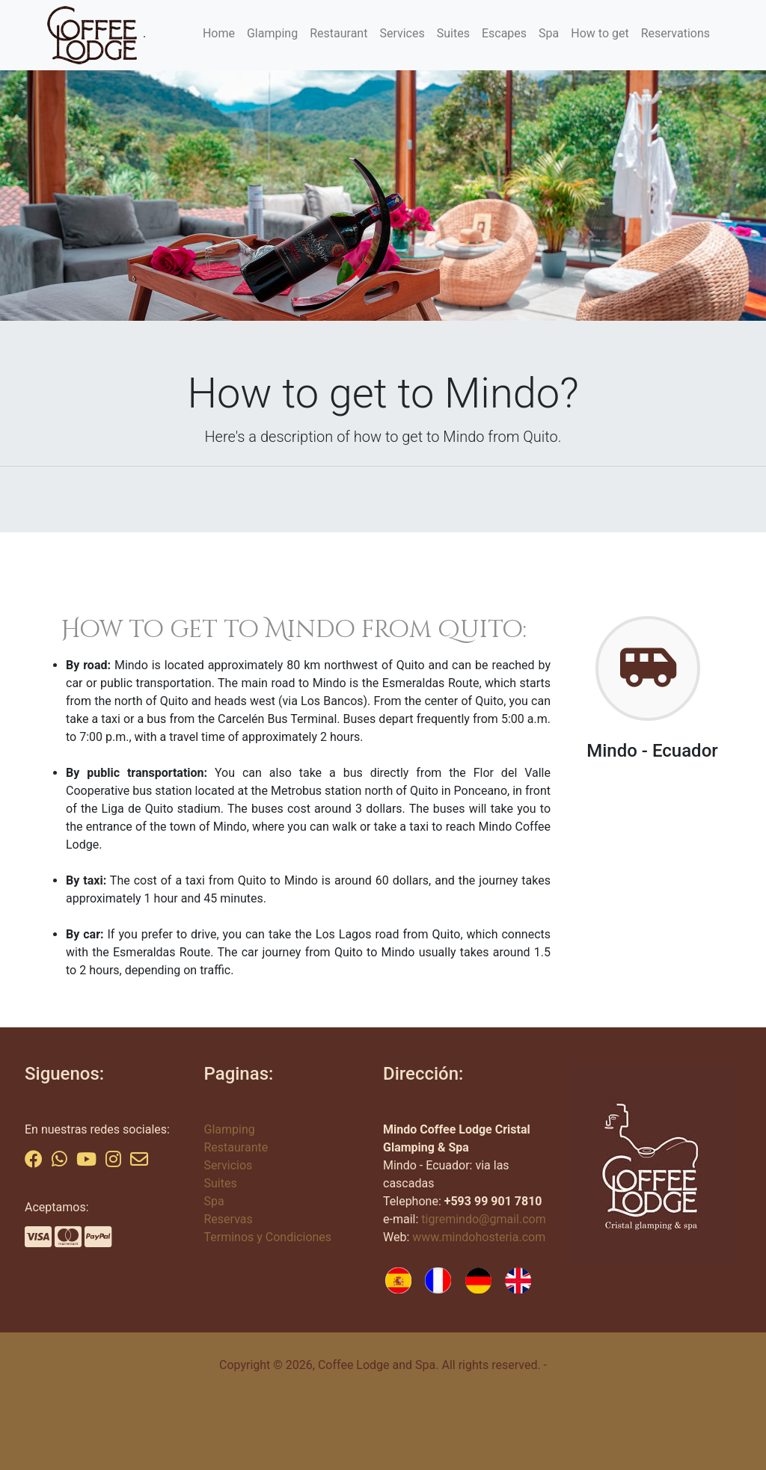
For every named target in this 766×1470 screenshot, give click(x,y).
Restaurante (236, 1147)
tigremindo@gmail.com (483, 1219)
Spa (549, 33)
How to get (599, 33)
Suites (453, 33)
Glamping (272, 33)
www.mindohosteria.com (478, 1237)
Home (219, 33)
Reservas (228, 1219)
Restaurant (338, 33)
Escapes (504, 33)
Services (401, 33)
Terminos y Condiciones (268, 1237)
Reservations (675, 33)
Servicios (228, 1165)
